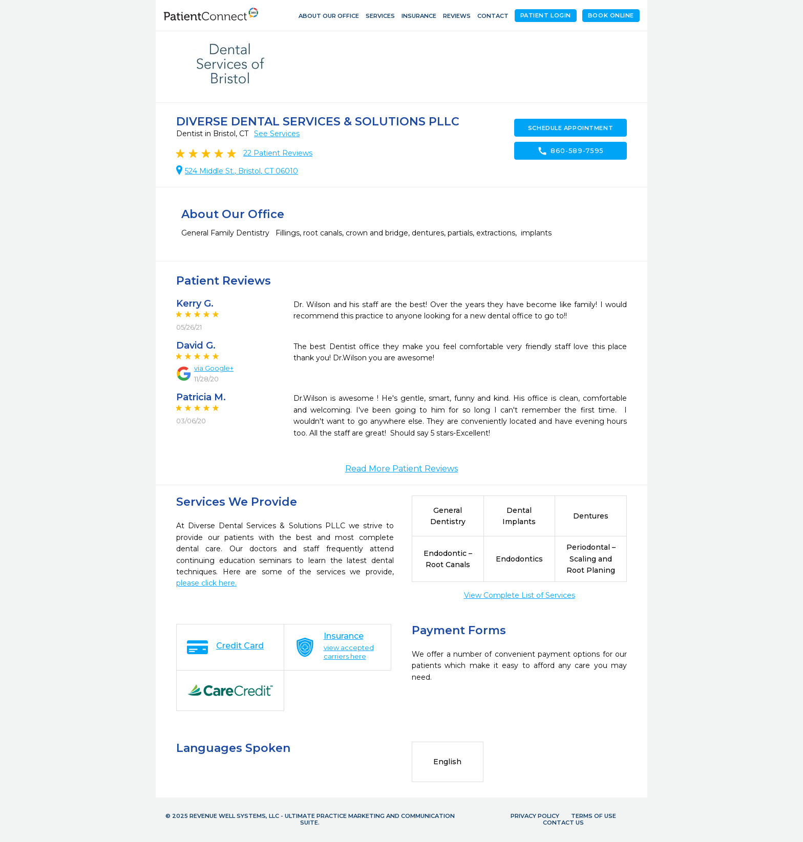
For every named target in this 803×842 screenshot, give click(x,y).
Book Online (611, 15)
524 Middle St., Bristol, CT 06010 (241, 171)
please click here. (206, 583)
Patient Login (545, 15)
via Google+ (214, 368)
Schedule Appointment (570, 128)
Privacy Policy (535, 815)
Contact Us (563, 822)
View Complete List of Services (519, 595)
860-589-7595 (570, 151)
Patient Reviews (277, 153)
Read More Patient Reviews (401, 468)
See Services (277, 133)
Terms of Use (593, 815)
